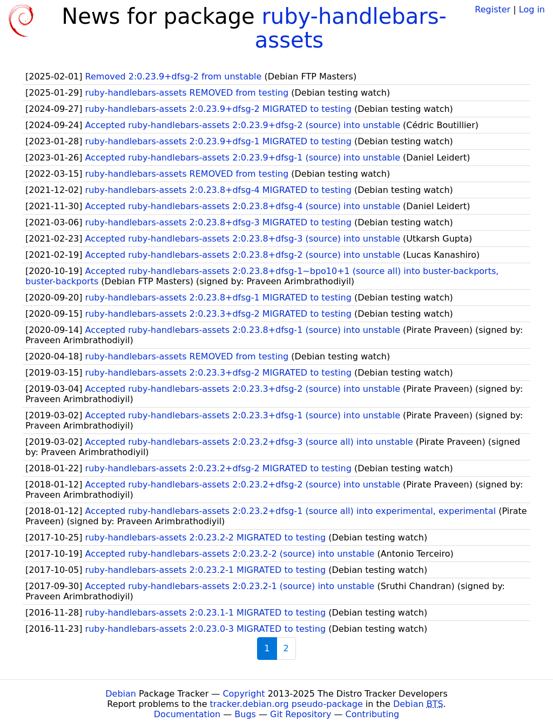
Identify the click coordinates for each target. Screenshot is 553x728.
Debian (120, 694)
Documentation (187, 714)
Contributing (373, 714)
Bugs (245, 714)
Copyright (243, 694)
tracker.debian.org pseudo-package (286, 704)
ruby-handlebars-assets (351, 28)
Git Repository (300, 714)
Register (492, 9)
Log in (532, 9)
